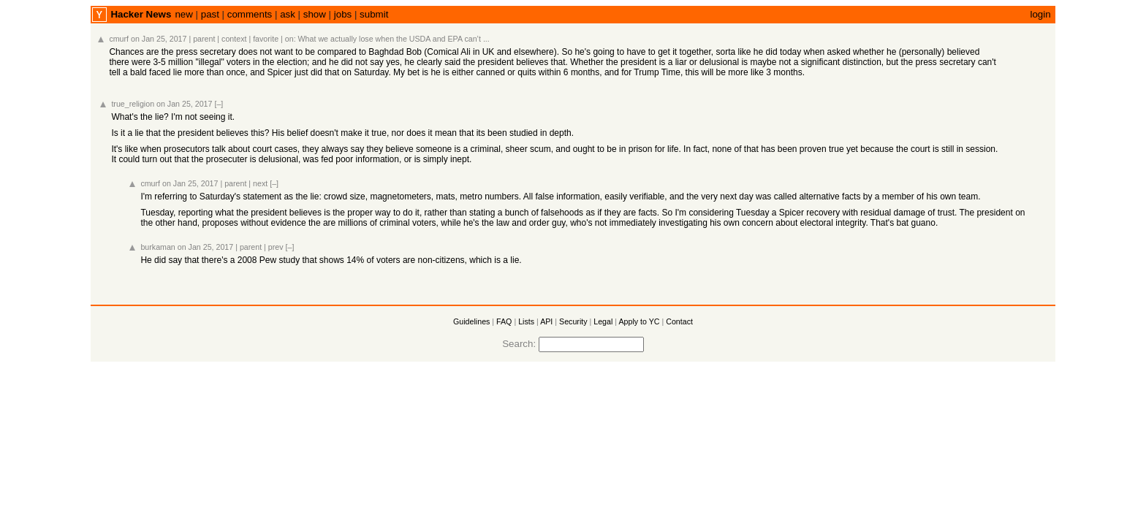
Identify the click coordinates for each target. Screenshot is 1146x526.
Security (573, 321)
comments (249, 14)
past (210, 14)
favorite (265, 38)
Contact (679, 321)
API (546, 321)
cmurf (119, 38)
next (260, 183)
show (314, 14)
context (233, 38)
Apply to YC (638, 321)
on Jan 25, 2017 (158, 38)
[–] (218, 103)
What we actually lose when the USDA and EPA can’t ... (394, 38)
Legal (602, 321)
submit (374, 14)
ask (287, 14)
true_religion (132, 103)
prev (276, 247)
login (1040, 14)
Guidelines (471, 321)
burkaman (157, 247)
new (183, 14)
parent (204, 38)
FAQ (504, 321)
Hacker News (140, 14)
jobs (343, 14)
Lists (526, 321)
